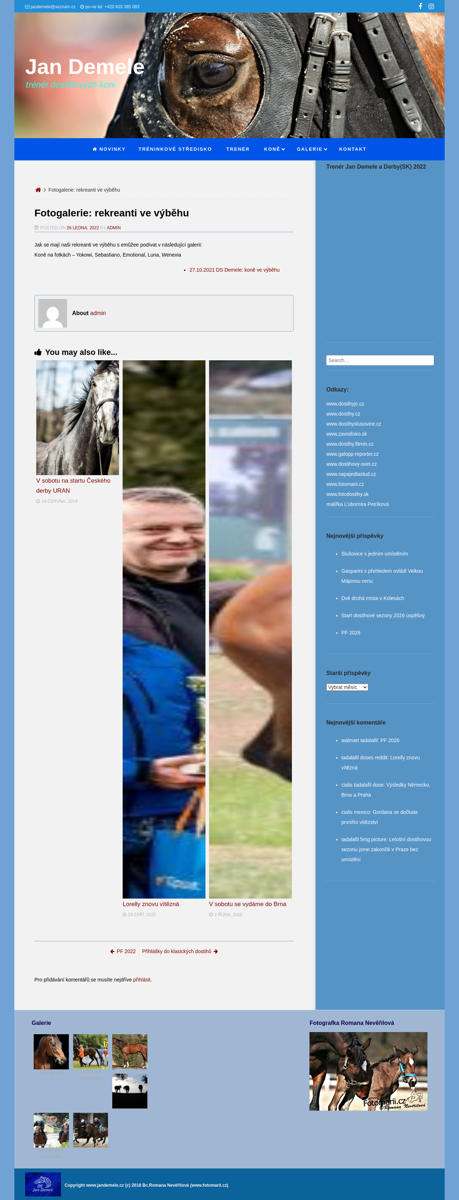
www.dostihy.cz (343, 414)
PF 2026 (350, 633)
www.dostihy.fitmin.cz (350, 444)
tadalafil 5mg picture (363, 839)
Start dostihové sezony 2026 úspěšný (383, 615)
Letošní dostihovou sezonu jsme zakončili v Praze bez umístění (386, 849)
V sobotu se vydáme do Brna (248, 904)
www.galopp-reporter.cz (352, 454)
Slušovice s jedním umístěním (374, 554)
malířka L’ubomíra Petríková (357, 504)
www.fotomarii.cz (345, 484)
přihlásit (141, 980)
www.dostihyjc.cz (345, 404)
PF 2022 (123, 951)
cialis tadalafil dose (362, 785)
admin (114, 227)
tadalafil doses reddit (364, 757)
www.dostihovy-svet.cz (351, 464)
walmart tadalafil (359, 740)
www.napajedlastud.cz (351, 474)
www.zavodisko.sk (346, 434)
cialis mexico (355, 812)
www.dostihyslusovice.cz (353, 424)
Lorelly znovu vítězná (151, 904)
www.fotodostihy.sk (347, 494)
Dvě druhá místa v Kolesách (372, 598)
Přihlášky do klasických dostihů (180, 951)
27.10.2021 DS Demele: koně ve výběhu (234, 270)
